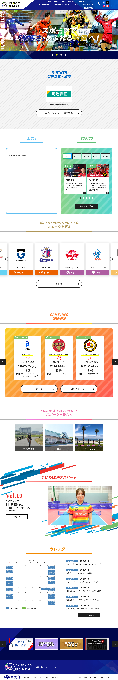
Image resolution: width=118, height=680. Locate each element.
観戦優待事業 (88, 8)
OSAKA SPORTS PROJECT (62, 4)
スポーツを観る (53, 1)
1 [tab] (52, 55)
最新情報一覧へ (86, 206)
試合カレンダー (79, 389)
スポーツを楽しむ (68, 1)
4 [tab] (65, 55)
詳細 (15, 516)
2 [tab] (57, 55)
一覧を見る (59, 284)
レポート (86, 156)
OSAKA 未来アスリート (85, 1)
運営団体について (42, 667)
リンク (55, 667)
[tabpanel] (59, 30)
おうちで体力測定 (43, 4)
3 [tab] (61, 55)
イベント (106, 156)
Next (114, 259)
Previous (4, 259)
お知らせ (77, 156)
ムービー (96, 156)
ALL (67, 156)
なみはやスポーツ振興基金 (84, 4)
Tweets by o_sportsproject (17, 155)
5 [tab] (92, 198)
